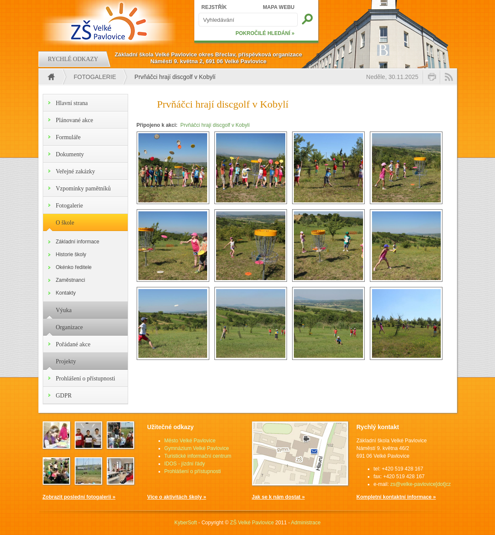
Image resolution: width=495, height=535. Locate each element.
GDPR (64, 395)
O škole (65, 222)
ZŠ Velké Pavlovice (252, 523)
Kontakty (66, 293)
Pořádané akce (73, 344)
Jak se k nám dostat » (278, 497)
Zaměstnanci (70, 280)
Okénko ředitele (74, 267)
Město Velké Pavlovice (190, 441)
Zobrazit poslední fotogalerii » (79, 497)
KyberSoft (185, 523)
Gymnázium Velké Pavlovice (196, 448)
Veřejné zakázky (75, 171)
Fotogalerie (95, 76)
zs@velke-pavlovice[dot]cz (420, 484)
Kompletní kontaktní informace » (396, 497)
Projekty (66, 361)
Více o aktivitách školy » (176, 497)
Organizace (69, 327)
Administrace (305, 523)
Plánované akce (74, 120)
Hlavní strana (72, 103)
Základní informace (78, 242)
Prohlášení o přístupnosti (85, 378)
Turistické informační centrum (197, 456)
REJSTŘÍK (214, 7)
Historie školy (71, 254)
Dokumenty (70, 154)
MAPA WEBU (279, 7)
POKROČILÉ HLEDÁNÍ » (264, 33)
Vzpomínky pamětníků (83, 188)
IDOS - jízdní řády (184, 464)
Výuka (64, 310)
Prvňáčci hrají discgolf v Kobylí (215, 125)
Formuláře (68, 137)
